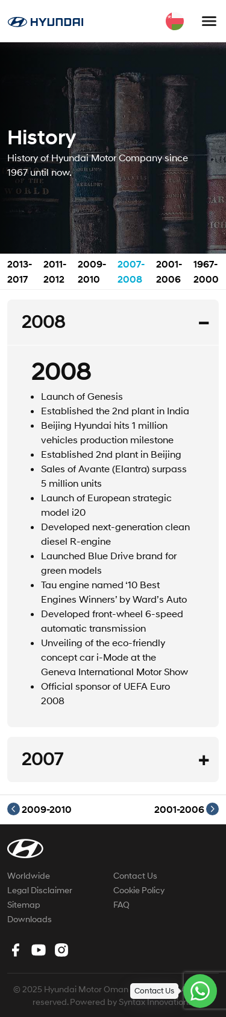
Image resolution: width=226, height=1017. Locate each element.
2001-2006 (186, 809)
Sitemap (23, 904)
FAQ (121, 904)
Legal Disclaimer (39, 890)
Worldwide (28, 875)
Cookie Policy (139, 890)
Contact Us (135, 875)
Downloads (29, 919)
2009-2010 (39, 809)
